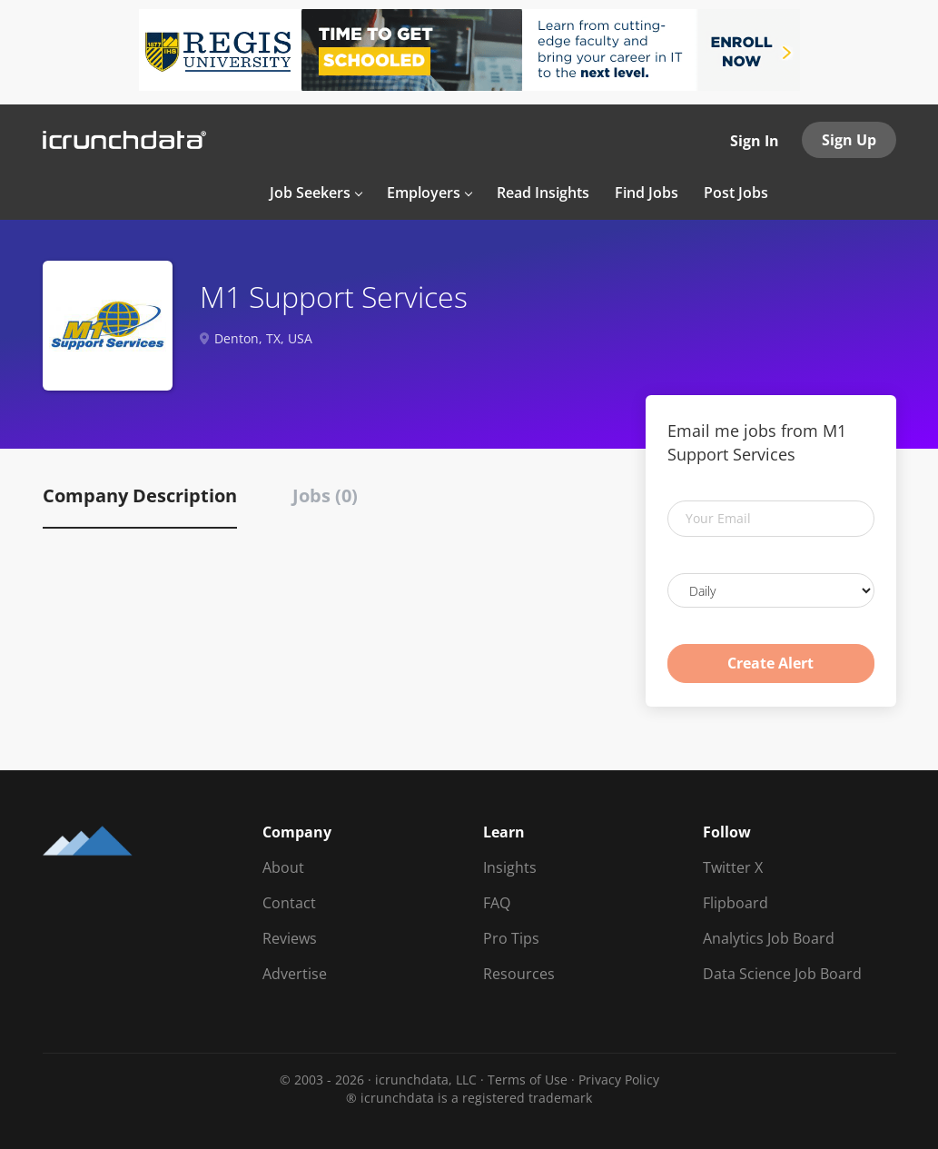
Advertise (294, 974)
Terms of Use (528, 1079)
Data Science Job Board (782, 974)
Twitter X (733, 867)
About (283, 867)
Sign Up (849, 140)
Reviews (289, 938)
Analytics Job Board (768, 938)
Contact (289, 903)
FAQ (496, 903)
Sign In (754, 141)
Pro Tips (511, 938)
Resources (519, 974)
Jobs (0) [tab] (325, 495)
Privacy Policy (618, 1079)
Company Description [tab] (140, 495)
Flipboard (735, 903)
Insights (510, 867)
